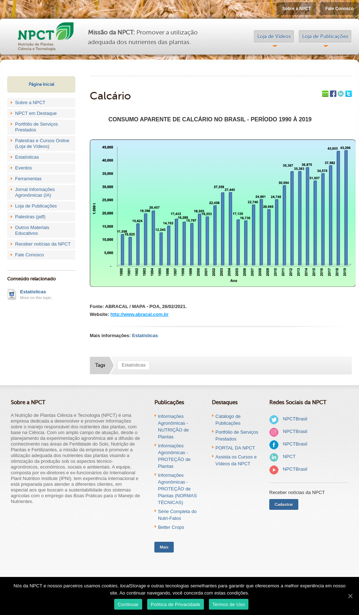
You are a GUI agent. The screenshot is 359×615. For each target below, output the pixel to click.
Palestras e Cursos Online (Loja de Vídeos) (42, 143)
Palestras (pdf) (30, 216)
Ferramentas (28, 178)
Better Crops (171, 527)
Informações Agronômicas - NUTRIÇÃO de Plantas (173, 426)
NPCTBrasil (295, 418)
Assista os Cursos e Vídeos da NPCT (236, 460)
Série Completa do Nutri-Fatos (177, 515)
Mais (164, 547)
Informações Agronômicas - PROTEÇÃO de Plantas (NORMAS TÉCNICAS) (177, 488)
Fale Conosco (339, 8)
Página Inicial (41, 84)
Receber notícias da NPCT (43, 244)
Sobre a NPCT (296, 8)
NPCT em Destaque (36, 113)
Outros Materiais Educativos (32, 230)
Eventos (23, 168)
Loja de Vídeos (274, 36)
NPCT (289, 456)
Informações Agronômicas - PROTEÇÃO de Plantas (174, 456)
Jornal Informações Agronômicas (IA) (35, 192)
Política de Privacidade (175, 604)
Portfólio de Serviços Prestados (36, 126)
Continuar (128, 604)
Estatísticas (27, 157)
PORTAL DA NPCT (235, 448)
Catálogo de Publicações (228, 420)
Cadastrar (284, 504)
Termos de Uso (229, 604)
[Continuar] (350, 596)
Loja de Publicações (325, 36)
